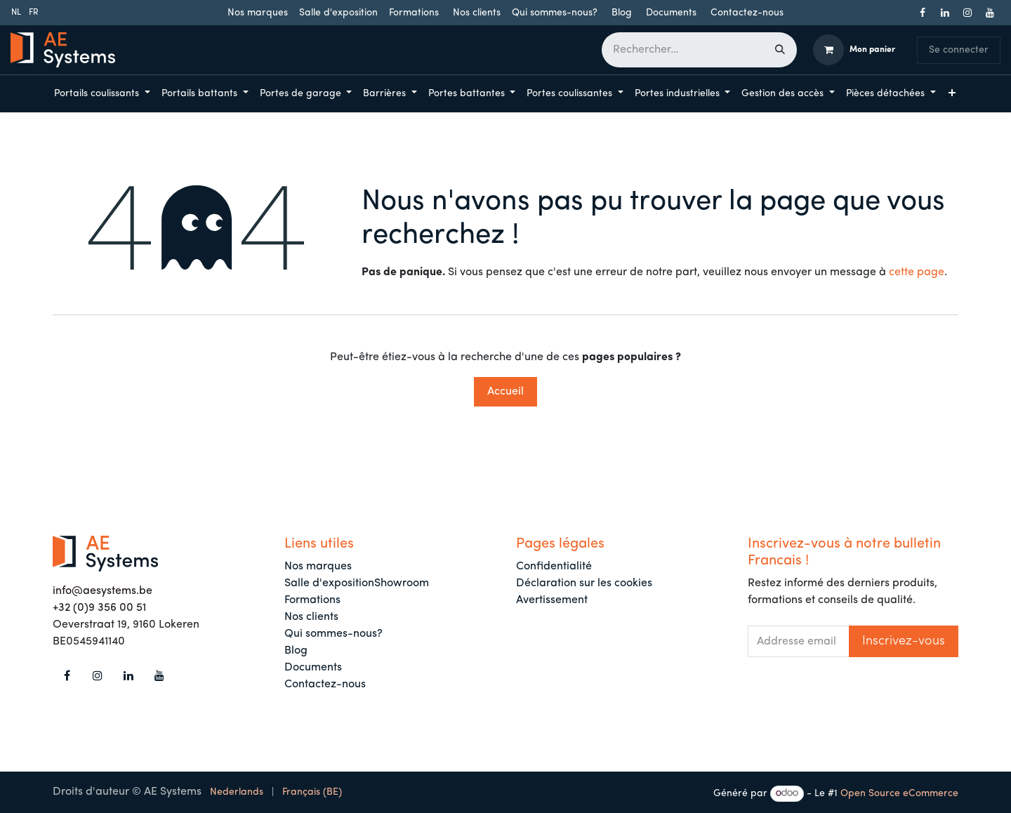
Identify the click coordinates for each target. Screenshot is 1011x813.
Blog (622, 13)
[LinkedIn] (945, 12)
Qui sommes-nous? (554, 13)
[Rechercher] (780, 49)
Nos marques (257, 13)
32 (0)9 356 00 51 (102, 608)
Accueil (505, 391)
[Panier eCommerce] (854, 50)
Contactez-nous (747, 13)
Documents (671, 13)
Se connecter (959, 50)
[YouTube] (990, 12)
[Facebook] (922, 12)
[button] (903, 641)
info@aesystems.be (102, 591)
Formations (414, 13)
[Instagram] (967, 12)
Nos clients (477, 13)
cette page (916, 272)
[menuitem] (16, 12)
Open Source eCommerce (899, 793)
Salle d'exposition (338, 13)
